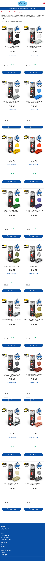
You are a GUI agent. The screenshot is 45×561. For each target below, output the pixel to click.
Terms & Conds (4, 555)
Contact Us (3, 552)
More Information (11, 55)
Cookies (2, 544)
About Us (3, 546)
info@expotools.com (5, 535)
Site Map (3, 548)
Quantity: (6, 65)
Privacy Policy (4, 554)
